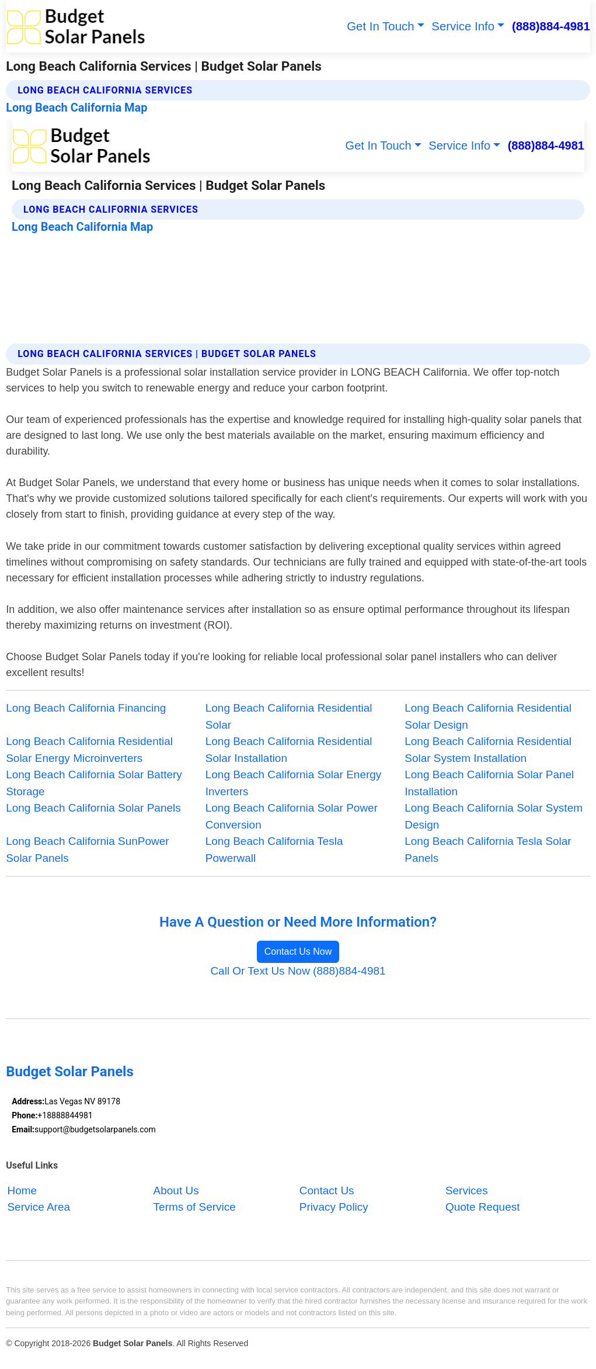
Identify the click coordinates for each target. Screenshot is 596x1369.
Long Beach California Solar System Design (494, 816)
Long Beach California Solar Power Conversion (291, 816)
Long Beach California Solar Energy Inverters (293, 782)
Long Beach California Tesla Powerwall (274, 849)
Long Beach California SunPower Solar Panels (87, 849)
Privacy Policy (333, 1207)
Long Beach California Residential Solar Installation (288, 749)
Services (466, 1190)
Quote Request (482, 1207)
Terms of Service (195, 1207)
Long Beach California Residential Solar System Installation (488, 749)
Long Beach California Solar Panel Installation (489, 782)
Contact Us (326, 1190)
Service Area (38, 1207)
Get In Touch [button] (380, 26)
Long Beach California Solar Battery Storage (94, 782)
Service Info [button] (462, 26)
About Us (176, 1190)
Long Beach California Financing (86, 708)
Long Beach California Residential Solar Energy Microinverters (89, 749)
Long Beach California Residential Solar (288, 716)
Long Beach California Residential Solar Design (488, 716)
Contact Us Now (298, 951)
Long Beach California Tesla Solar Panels (488, 849)
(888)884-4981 (551, 26)
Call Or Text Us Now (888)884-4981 (297, 971)
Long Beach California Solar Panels (93, 808)
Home (22, 1190)
